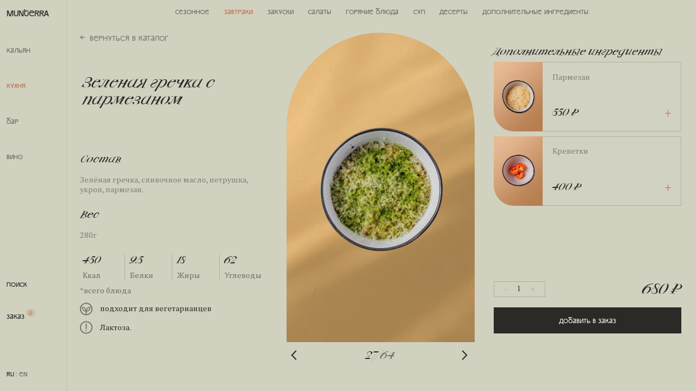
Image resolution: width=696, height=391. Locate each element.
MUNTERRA (28, 12)
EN (23, 373)
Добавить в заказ (587, 320)
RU (10, 373)
